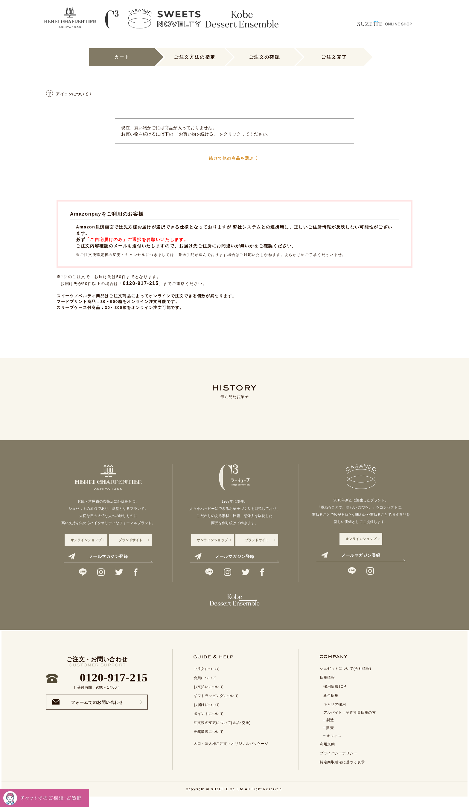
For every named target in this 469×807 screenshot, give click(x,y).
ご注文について (207, 678)
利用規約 (327, 753)
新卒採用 (330, 704)
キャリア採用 (334, 713)
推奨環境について (208, 741)
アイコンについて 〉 (70, 94)
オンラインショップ (86, 540)
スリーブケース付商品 (78, 307)
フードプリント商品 (76, 301)
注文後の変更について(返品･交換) (222, 732)
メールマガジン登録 (98, 556)
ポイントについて (208, 723)
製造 (330, 729)
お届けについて (207, 714)
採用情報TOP (334, 695)
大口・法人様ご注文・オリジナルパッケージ (231, 752)
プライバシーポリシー (338, 762)
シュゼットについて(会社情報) (345, 677)
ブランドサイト (130, 540)
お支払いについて (208, 696)
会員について (205, 687)
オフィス (333, 745)
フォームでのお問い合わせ (87, 711)
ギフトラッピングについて (216, 705)
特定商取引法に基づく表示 (342, 771)
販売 (330, 737)
